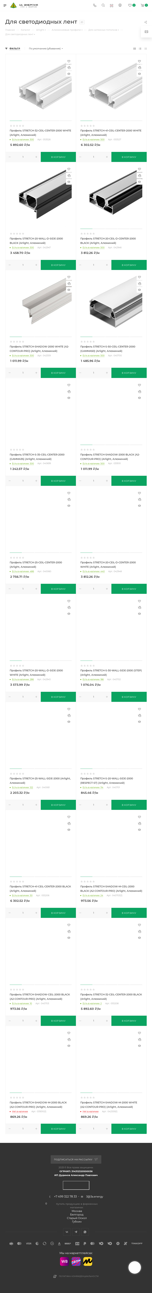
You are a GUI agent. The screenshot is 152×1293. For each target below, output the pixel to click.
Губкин (77, 1221)
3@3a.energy (94, 1196)
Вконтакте (67, 1232)
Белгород (77, 1214)
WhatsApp (85, 1232)
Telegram (76, 1232)
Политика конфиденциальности (79, 1276)
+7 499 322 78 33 (65, 1196)
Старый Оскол (77, 1218)
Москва (77, 1211)
